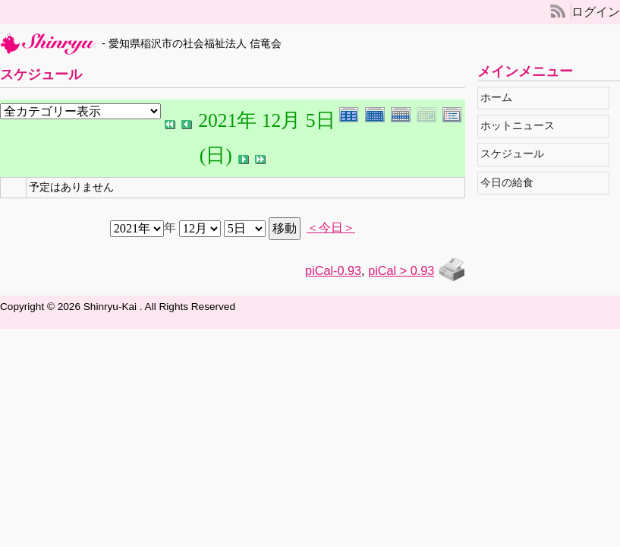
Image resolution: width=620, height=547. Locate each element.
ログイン (595, 11)
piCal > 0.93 (401, 270)
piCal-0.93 (333, 270)
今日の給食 (511, 182)
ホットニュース (522, 125)
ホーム (500, 97)
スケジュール (516, 154)
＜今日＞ (331, 228)
